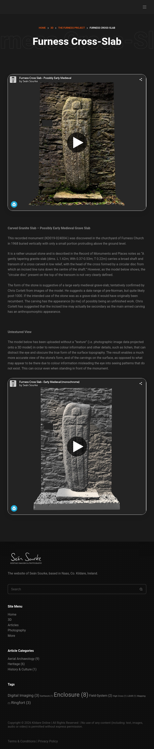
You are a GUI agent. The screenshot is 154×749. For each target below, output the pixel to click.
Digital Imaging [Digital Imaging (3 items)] (23, 695)
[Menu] (144, 7)
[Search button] (141, 589)
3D (10, 620)
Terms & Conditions (22, 741)
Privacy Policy (48, 741)
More (11, 636)
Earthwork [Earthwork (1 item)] (46, 696)
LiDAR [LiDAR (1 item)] (131, 696)
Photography (17, 630)
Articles (13, 625)
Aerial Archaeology (21, 659)
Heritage (14, 664)
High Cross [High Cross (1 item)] (120, 696)
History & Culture (20, 669)
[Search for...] (72, 589)
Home (12, 614)
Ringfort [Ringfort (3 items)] (21, 702)
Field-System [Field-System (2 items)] (100, 696)
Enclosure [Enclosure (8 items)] (71, 694)
